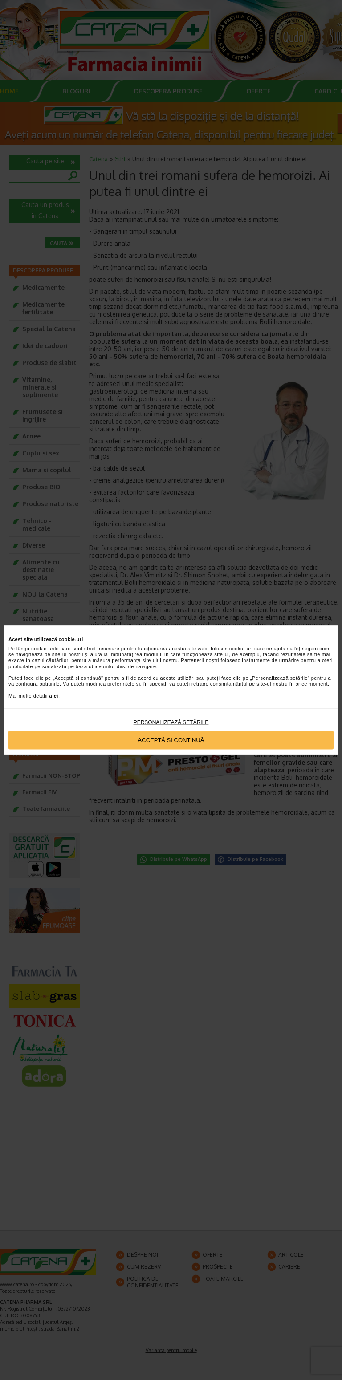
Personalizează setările (171, 722)
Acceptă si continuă (171, 740)
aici (53, 695)
